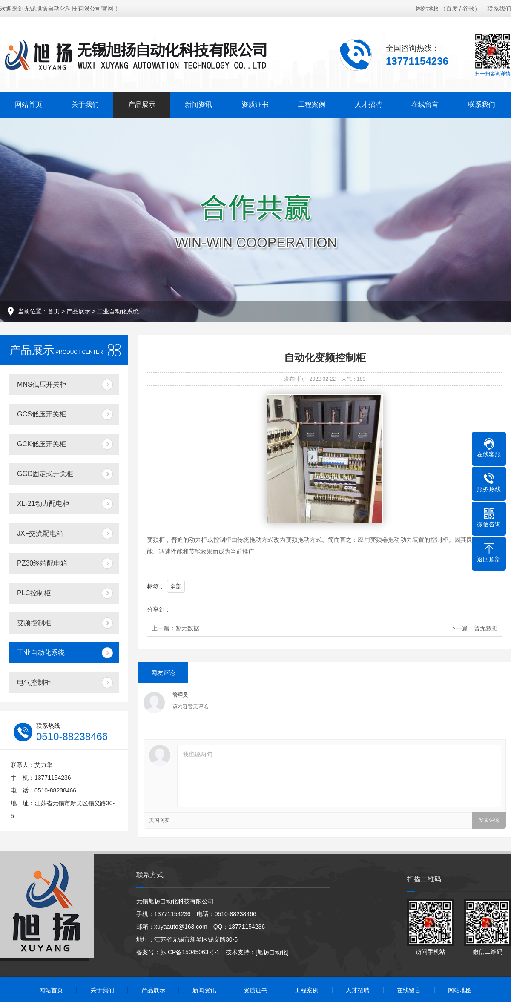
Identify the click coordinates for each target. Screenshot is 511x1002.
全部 (176, 586)
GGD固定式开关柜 (45, 473)
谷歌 (468, 8)
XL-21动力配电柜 (43, 503)
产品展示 (141, 104)
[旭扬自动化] (272, 952)
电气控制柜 (34, 682)
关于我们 (85, 104)
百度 (452, 8)
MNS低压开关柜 (41, 384)
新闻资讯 (198, 104)
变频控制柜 (34, 622)
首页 (54, 311)
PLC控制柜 (34, 593)
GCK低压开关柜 (41, 444)
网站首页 (28, 104)
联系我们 (499, 8)
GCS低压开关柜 (41, 414)
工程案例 (311, 104)
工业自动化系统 (118, 311)
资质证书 (255, 104)
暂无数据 (187, 628)
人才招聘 (368, 104)
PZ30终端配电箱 (42, 563)
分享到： (159, 609)
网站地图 (428, 8)
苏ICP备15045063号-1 (190, 952)
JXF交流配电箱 (40, 533)
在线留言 (425, 104)
